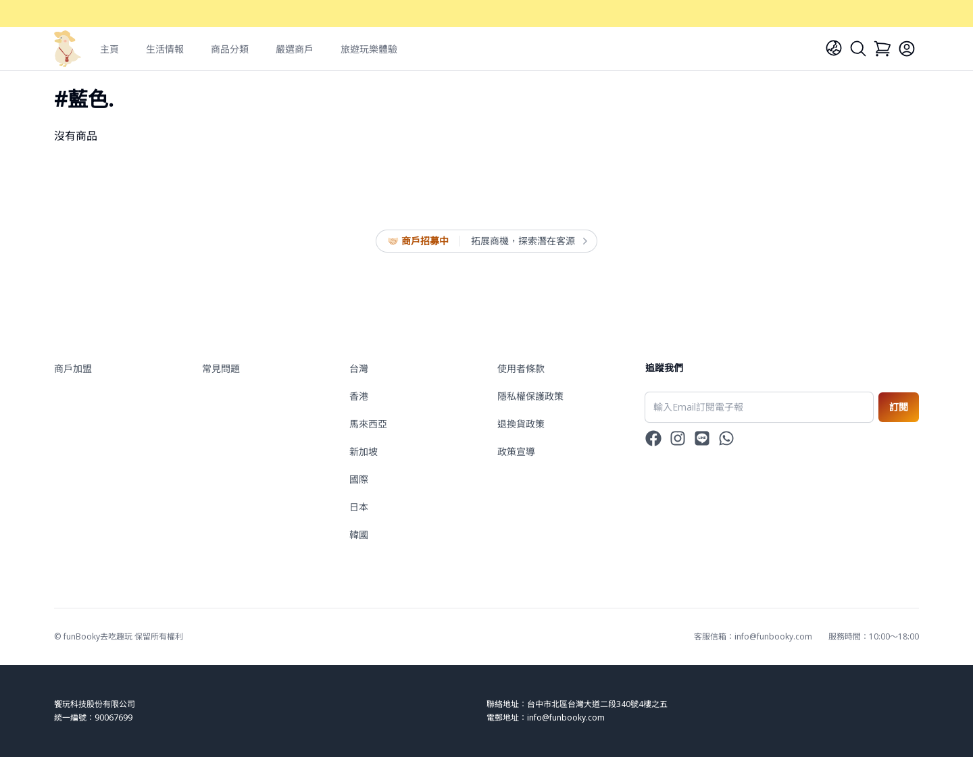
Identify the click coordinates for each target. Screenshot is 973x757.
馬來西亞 (368, 423)
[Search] (858, 48)
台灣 (358, 368)
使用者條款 (521, 368)
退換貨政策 (521, 423)
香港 (358, 396)
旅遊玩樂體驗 (369, 49)
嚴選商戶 (295, 49)
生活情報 (165, 49)
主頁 (109, 49)
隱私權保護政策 (530, 396)
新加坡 (363, 451)
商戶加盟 (73, 368)
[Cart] (882, 48)
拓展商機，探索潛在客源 (528, 241)
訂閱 (898, 406)
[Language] (834, 48)
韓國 (358, 534)
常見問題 (221, 368)
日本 (358, 506)
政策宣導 (516, 451)
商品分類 (230, 49)
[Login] (907, 48)
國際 (358, 479)
